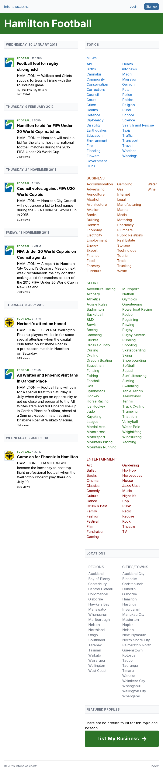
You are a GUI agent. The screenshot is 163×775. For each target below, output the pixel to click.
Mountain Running (101, 447)
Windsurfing (132, 437)
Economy (94, 230)
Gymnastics (96, 391)
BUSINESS (96, 178)
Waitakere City (133, 681)
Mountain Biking (99, 442)
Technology (126, 250)
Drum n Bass (97, 506)
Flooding (93, 151)
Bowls (91, 325)
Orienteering (132, 304)
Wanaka (128, 676)
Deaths (92, 110)
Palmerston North (136, 645)
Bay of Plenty (99, 579)
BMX (90, 319)
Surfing (128, 381)
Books (92, 475)
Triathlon (129, 416)
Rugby (127, 330)
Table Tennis (132, 391)
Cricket (92, 340)
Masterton (130, 619)
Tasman (94, 650)
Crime (91, 105)
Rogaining (130, 319)
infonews (129, 69)
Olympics (129, 299)
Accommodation (100, 184)
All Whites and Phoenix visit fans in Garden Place (47, 378)
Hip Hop (129, 470)
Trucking (124, 266)
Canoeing (94, 335)
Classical (93, 485)
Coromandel (98, 594)
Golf (90, 386)
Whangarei (131, 696)
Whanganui (131, 686)
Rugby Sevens (134, 335)
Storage (123, 245)
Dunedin (129, 589)
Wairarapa (96, 660)
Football (24, 58)
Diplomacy (95, 120)
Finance (93, 255)
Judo (91, 411)
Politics (127, 100)
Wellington (96, 665)
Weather (129, 151)
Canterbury (97, 584)
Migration (129, 79)
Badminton (95, 309)
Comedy (93, 491)
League (92, 421)
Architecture (97, 204)
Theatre (128, 526)
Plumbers (125, 230)
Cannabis (94, 74)
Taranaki (95, 645)
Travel (127, 146)
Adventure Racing (101, 289)
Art (89, 465)
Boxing (92, 330)
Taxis (126, 130)
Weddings (130, 156)
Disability (94, 125)
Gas (120, 189)
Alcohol (93, 199)
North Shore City (136, 640)
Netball (128, 294)
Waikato (94, 655)
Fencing (93, 370)
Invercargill (131, 609)
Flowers (93, 156)
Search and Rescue (138, 125)
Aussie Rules (97, 304)
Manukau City (133, 614)
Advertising (95, 189)
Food (91, 261)
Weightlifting (131, 432)
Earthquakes (97, 130)
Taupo (127, 660)
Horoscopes (132, 475)
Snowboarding (134, 360)
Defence (93, 115)
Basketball (95, 314)
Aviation (93, 210)
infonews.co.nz (16, 6)
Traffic (127, 135)
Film (90, 526)
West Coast (97, 670)
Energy (92, 245)
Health (127, 64)
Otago (93, 635)
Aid (89, 64)
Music (127, 491)
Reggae (128, 516)
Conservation (97, 84)
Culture (92, 496)
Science (128, 120)
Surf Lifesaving (134, 376)
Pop (125, 501)
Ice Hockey (96, 406)
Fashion (93, 516)
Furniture (94, 271)
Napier (127, 625)
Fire (90, 146)
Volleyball (130, 421)
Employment (97, 240)
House (127, 480)
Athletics (93, 299)
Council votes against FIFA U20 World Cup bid (46, 191)
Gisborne (95, 599)
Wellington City (134, 691)
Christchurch (132, 584)
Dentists (93, 225)
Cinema (92, 480)
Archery (93, 294)
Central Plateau (100, 589)
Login (134, 6)
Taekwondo (131, 396)
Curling (92, 350)
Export (92, 250)
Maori (127, 74)
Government (97, 161)
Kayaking (94, 416)
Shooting (129, 345)
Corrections (96, 89)
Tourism (123, 255)
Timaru (128, 670)
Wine (152, 189)
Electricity (94, 235)
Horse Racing (97, 401)
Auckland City (133, 574)
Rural (126, 110)
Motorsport (96, 437)
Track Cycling (133, 406)
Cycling (92, 355)
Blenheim (129, 579)
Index (155, 766)
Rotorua (128, 655)
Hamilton (27, 76)
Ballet (91, 470)
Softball (128, 365)
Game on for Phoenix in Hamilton (47, 457)
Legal (121, 199)
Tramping (130, 411)
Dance (92, 501)
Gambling (124, 184)
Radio (126, 511)
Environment (97, 140)
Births (91, 69)
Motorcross (96, 432)
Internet (123, 194)
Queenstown (132, 650)
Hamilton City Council (34, 90)
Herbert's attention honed (41, 323)
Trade (121, 261)
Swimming (130, 386)
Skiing (127, 355)
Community (96, 79)
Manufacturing (129, 204)
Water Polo (131, 427)
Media (122, 215)
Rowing (128, 325)
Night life (129, 496)
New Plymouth (134, 635)
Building (93, 220)
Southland (96, 640)
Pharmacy (125, 225)
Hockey (93, 396)
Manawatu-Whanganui (97, 612)
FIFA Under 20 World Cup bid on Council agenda (46, 254)
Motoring (124, 220)
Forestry (93, 266)
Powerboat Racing (137, 309)
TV (124, 531)
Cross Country (98, 345)
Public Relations (130, 235)
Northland (96, 630)
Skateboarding (134, 350)
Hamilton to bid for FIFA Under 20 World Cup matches (45, 128)
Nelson (94, 625)
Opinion (128, 84)
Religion (128, 105)
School (128, 115)
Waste (122, 271)
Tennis (127, 401)
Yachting (129, 442)
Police (127, 94)
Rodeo (127, 314)
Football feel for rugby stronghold (37, 66)
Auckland (96, 574)
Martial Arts (96, 427)
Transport (130, 140)
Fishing (92, 376)
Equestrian (95, 365)
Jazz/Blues (131, 485)
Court (91, 100)
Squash (128, 370)
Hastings (129, 604)
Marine (122, 210)
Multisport (130, 289)
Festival (92, 521)
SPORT (92, 283)
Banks (92, 215)
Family (92, 511)
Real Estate (126, 240)
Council (93, 94)
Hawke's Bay (99, 604)
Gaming (93, 537)
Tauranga (130, 665)
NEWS (92, 58)
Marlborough (99, 619)
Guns (91, 166)
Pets (125, 89)
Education (95, 135)
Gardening (130, 465)
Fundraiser (95, 531)
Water (152, 184)
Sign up (151, 6)
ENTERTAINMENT (102, 459)
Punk (126, 506)
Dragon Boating (99, 360)
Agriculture (96, 194)
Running (129, 340)
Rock (126, 521)
